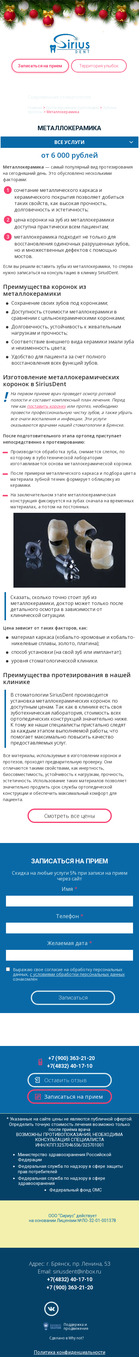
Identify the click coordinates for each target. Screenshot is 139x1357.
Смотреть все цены (69, 815)
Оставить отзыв (60, 1080)
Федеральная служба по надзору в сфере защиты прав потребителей (70, 1169)
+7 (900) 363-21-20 (71, 1058)
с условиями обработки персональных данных (77, 974)
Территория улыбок (98, 65)
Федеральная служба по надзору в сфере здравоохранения (61, 1181)
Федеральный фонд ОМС (75, 1190)
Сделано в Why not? (66, 1338)
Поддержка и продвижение (76, 1326)
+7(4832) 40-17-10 (69, 1066)
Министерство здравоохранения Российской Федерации (64, 1157)
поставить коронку (46, 406)
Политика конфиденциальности (69, 1352)
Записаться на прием (40, 65)
